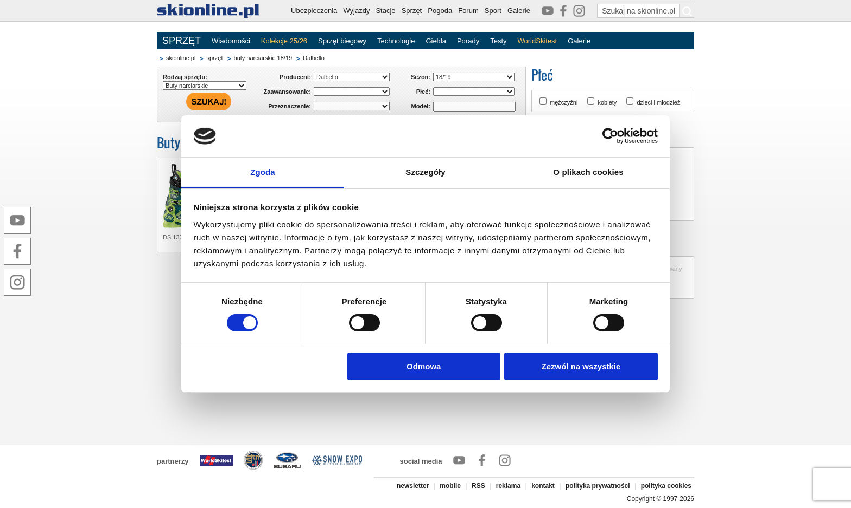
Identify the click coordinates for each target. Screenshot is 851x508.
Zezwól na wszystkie (580, 366)
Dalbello (314, 58)
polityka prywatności (598, 486)
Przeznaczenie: (289, 106)
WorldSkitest (537, 41)
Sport (493, 10)
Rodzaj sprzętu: (185, 77)
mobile (450, 486)
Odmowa (424, 366)
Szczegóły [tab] (425, 172)
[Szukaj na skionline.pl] (687, 11)
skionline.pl (180, 58)
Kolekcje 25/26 (284, 41)
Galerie (518, 10)
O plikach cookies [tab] (588, 172)
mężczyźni (563, 102)
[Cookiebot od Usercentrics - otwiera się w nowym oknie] (610, 136)
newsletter (413, 486)
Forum (468, 10)
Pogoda (440, 10)
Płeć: (423, 91)
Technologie (396, 41)
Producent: (295, 77)
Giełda (436, 41)
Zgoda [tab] (262, 172)
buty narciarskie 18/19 (263, 58)
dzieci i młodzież (658, 102)
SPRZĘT (181, 40)
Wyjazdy (356, 10)
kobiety (607, 102)
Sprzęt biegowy (342, 41)
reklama (508, 486)
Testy (498, 41)
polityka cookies (666, 486)
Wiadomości (231, 41)
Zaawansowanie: (287, 91)
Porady (468, 41)
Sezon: (420, 77)
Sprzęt (412, 10)
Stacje (385, 10)
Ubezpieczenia (314, 10)
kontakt (543, 486)
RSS (478, 486)
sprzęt (214, 58)
